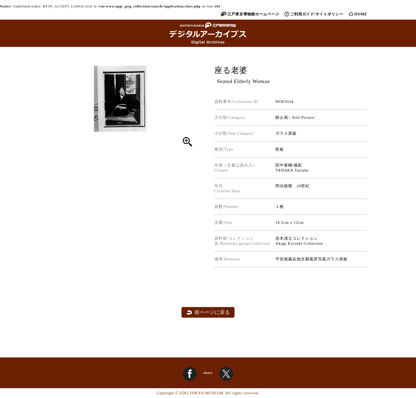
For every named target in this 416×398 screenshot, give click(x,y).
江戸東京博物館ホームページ (253, 14)
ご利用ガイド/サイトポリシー (316, 14)
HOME (360, 14)
